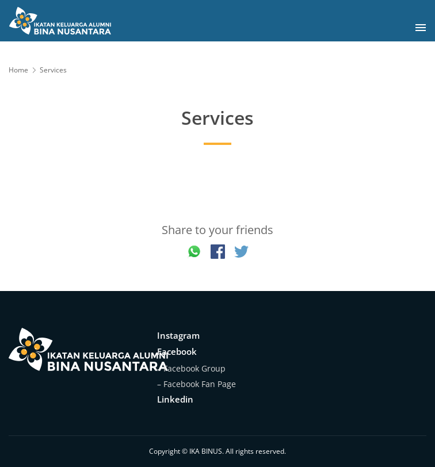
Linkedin (175, 399)
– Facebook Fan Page (196, 383)
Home (18, 70)
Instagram (178, 335)
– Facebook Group (191, 368)
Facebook (177, 351)
